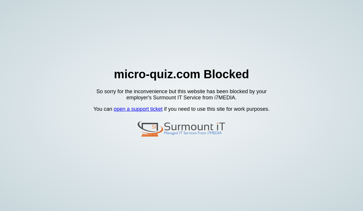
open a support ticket (138, 109)
